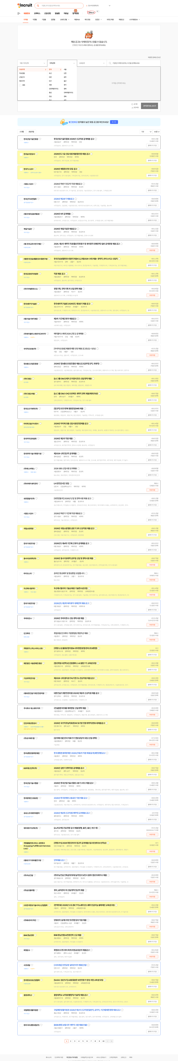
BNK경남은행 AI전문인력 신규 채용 (67, 935)
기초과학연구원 (29, 678)
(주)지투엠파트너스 (31, 289)
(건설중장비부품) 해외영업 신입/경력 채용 (70, 708)
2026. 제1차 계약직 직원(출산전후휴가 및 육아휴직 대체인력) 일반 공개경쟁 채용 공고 (87, 243)
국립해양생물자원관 (31, 1010)
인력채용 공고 (59, 860)
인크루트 (27, 633)
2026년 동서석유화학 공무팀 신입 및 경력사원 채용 (73, 558)
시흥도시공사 (28, 184)
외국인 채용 (110, 19)
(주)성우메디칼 (29, 738)
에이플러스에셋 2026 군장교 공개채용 (68, 333)
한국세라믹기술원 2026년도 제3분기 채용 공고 (72, 303)
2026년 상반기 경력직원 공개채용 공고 (69, 768)
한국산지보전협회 (30, 199)
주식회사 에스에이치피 (32, 708)
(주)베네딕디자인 (30, 920)
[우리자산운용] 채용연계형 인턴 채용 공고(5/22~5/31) (75, 348)
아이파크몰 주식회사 (31, 423)
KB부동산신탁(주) (30, 768)
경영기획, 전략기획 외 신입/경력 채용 (68, 288)
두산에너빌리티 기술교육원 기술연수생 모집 (70, 588)
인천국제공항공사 (30, 723)
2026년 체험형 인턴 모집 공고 (65, 169)
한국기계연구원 (29, 543)
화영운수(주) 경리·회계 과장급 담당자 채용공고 (72, 950)
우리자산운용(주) (30, 349)
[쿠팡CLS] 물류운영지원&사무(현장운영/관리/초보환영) (75, 648)
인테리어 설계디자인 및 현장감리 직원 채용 (70, 920)
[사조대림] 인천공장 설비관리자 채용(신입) (70, 965)
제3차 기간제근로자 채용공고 (65, 318)
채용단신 (121, 19)
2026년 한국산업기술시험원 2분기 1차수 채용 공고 (73, 783)
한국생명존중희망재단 (32, 753)
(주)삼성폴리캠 (29, 890)
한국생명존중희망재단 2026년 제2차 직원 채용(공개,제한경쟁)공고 (79, 753)
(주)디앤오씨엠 (29, 394)
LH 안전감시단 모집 (61, 483)
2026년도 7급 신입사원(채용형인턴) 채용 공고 (72, 154)
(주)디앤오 (27, 379)
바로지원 (152, 250)
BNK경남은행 (29, 935)
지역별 (25, 19)
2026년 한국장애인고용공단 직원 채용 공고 (70, 798)
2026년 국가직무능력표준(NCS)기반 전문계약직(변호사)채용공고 (79, 723)
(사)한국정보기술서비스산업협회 (35, 905)
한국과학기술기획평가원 (32, 453)
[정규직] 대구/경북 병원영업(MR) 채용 (68, 408)
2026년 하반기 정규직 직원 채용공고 (68, 184)
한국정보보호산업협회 (32, 980)
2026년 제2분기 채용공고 (64, 199)
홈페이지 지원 (152, 145)
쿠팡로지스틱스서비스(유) (33, 648)
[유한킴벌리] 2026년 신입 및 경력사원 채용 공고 (72, 498)
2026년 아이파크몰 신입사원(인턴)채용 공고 (71, 423)
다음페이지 (107, 1041)
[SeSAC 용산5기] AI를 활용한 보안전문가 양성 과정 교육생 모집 (78, 980)
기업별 (44, 19)
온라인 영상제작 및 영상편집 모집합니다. (69, 573)
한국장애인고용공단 (31, 798)
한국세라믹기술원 (30, 304)
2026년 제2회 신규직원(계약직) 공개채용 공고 (72, 813)
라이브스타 (28, 573)
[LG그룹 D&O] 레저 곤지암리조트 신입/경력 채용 (73, 378)
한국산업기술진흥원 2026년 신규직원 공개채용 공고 (74, 139)
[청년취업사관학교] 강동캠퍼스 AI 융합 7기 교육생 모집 (75, 663)
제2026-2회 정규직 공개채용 (65, 453)
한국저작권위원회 (30, 438)
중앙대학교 (28, 995)
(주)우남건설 (28, 875)
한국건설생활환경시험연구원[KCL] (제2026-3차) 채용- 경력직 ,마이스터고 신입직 (86, 258)
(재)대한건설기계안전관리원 (34, 693)
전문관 (97, 19)
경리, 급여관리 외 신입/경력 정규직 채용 (69, 890)
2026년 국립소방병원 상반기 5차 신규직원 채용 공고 (74, 528)
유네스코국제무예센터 (32, 813)
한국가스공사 (28, 169)
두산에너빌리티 (29, 588)
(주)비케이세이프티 (31, 483)
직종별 (35, 19)
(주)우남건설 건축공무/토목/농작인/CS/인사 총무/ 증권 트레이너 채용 (80, 875)
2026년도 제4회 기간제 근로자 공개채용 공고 (71, 543)
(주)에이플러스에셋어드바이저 (35, 334)
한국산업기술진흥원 (31, 139)
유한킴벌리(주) (29, 498)
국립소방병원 (28, 528)
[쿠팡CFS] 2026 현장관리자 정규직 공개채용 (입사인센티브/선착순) (80, 843)
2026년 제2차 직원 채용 (63, 438)
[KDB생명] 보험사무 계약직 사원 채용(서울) (70, 1025)
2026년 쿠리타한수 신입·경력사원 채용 (69, 618)
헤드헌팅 (87, 19)
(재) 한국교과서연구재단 (32, 244)
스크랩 (22, 132)
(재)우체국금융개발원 (31, 214)
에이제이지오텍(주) (31, 828)
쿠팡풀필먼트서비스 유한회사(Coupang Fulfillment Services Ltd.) (37, 846)
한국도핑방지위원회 (31, 274)
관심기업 (31, 132)
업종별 (53, 19)
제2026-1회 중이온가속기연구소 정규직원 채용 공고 (74, 678)
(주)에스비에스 (29, 468)
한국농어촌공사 (29, 154)
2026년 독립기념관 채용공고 (65, 229)
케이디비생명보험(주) (31, 1025)
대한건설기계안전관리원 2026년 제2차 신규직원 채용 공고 (76, 693)
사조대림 (27, 965)
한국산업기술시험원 (31, 783)
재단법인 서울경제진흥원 (33, 663)
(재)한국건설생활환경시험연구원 (35, 259)
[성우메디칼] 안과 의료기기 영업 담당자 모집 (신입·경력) (75, 738)
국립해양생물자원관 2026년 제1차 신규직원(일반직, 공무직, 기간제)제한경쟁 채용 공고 (87, 1010)
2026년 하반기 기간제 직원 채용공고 (68, 513)
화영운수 (27, 950)
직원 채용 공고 (59, 273)
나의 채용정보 (133, 19)
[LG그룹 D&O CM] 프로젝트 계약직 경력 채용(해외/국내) (76, 393)
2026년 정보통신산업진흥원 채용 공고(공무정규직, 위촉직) (76, 363)
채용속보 (77, 19)
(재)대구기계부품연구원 (32, 860)
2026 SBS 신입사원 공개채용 (65, 468)
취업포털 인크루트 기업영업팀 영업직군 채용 (71, 633)
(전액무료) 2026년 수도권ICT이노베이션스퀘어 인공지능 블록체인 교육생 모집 (84, 905)
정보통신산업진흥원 (31, 364)
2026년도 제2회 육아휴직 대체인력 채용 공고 (71, 603)
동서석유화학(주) (30, 558)
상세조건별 (63, 19)
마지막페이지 (111, 1041)
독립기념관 (28, 229)
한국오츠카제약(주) (31, 408)
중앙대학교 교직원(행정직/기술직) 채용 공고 (71, 995)
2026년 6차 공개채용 (62, 214)
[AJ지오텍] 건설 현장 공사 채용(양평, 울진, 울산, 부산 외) (76, 828)
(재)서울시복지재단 (31, 319)
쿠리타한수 (28, 618)
